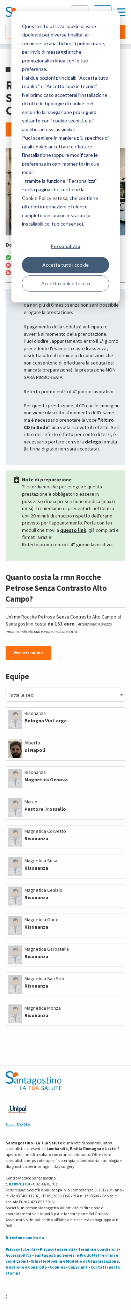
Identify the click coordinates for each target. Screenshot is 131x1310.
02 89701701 (19, 1184)
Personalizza (65, 246)
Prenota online (28, 652)
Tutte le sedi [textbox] (22, 695)
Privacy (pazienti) (57, 1249)
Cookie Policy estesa (44, 198)
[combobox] (65, 695)
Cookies (57, 1267)
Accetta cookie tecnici (65, 283)
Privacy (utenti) (21, 1249)
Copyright (78, 1267)
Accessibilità (18, 1255)
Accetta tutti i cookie (65, 265)
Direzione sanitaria (25, 1237)
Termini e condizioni (98, 1249)
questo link (73, 530)
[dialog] (65, 156)
